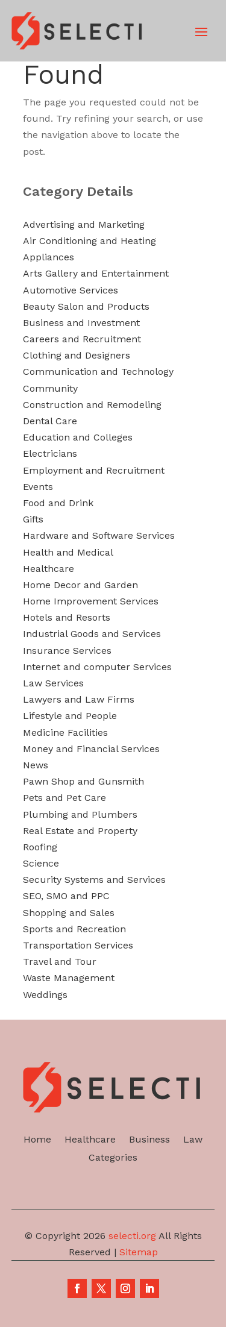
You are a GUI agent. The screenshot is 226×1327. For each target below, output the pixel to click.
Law (192, 1140)
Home (37, 1140)
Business (149, 1140)
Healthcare (90, 1140)
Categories (113, 1158)
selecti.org (132, 1235)
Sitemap (138, 1252)
